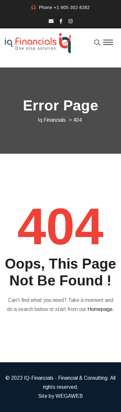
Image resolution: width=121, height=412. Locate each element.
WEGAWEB (69, 396)
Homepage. (100, 309)
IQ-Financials (39, 378)
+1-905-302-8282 (72, 7)
